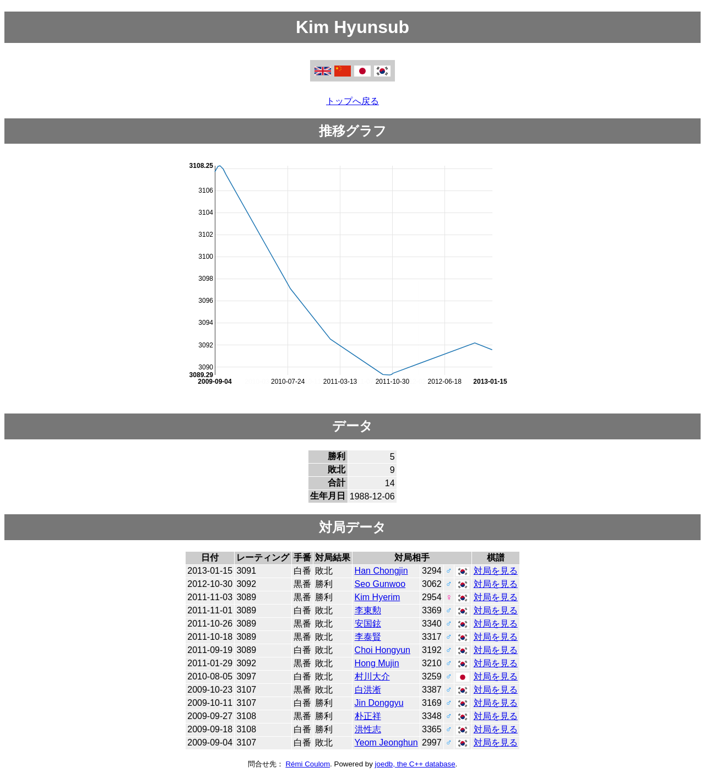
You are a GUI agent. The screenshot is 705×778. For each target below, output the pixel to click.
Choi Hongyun (382, 650)
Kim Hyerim (377, 597)
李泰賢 (368, 636)
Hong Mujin (377, 663)
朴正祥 (368, 716)
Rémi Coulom (307, 764)
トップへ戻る (352, 101)
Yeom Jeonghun (386, 742)
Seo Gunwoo (380, 584)
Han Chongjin (381, 570)
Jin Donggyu (379, 703)
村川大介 (372, 676)
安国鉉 (368, 623)
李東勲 (368, 610)
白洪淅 (368, 689)
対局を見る (496, 570)
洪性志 (368, 729)
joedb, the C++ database (415, 764)
